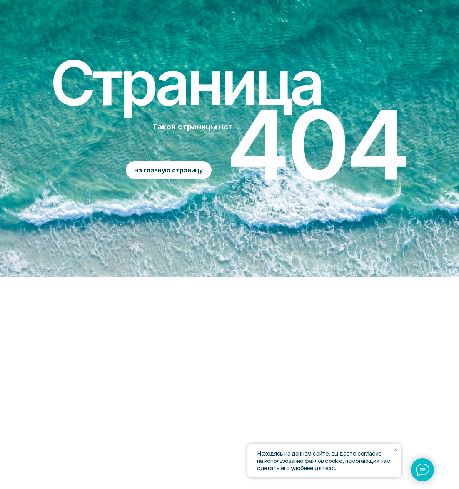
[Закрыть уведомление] (395, 450)
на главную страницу (168, 170)
